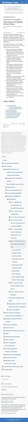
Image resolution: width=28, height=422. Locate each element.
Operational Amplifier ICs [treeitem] (14, 196)
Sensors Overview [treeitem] (10, 345)
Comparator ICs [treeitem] (11, 187)
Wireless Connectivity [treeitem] (11, 351)
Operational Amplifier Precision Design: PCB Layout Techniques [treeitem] (17, 305)
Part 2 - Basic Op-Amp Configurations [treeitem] (16, 212)
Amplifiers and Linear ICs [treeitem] (12, 169)
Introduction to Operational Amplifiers (14, 9)
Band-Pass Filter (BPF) (11, 111)
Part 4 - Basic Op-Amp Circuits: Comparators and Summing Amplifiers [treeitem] (18, 223)
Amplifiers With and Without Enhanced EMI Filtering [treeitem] (15, 173)
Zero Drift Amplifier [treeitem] (14, 309)
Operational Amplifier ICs (13, 8)
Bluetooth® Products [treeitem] (11, 357)
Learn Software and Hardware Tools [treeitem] (13, 366)
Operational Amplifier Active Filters (13, 12)
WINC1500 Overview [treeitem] (10, 363)
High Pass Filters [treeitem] (16, 253)
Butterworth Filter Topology (13, 114)
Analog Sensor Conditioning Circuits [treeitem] (14, 179)
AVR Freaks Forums (7, 402)
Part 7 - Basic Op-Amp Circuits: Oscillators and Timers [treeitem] (17, 286)
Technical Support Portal (9, 413)
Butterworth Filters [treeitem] (17, 265)
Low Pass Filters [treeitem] (16, 250)
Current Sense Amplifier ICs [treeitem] (14, 190)
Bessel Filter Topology (11, 117)
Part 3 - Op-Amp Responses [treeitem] (18, 217)
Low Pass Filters (21, 32)
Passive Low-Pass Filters (15, 107)
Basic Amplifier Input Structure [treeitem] (15, 184)
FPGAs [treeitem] (7, 333)
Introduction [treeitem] (12, 199)
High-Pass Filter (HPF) (11, 110)
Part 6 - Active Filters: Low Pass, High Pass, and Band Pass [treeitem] (18, 244)
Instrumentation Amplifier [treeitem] (14, 193)
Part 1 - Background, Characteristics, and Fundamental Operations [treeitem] (17, 205)
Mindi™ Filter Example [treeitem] (18, 280)
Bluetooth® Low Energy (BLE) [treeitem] (13, 354)
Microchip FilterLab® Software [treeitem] (18, 260)
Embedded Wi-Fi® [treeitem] (10, 360)
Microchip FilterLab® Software (13, 113)
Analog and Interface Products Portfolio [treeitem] (13, 320)
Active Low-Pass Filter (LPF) (15, 108)
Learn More (5, 379)
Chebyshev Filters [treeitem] (17, 268)
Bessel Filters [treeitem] (15, 271)
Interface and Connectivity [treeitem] (12, 336)
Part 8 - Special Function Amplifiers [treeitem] (17, 293)
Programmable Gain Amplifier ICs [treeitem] (14, 315)
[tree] (14, 160)
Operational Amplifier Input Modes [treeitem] (16, 299)
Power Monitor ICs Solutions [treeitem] (13, 312)
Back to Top (14, 123)
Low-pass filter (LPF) (11, 105)
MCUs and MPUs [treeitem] (9, 339)
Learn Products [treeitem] (7, 166)
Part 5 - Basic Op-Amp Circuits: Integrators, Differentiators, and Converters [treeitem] (16, 233)
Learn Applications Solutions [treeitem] (11, 163)
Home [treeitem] (5, 160)
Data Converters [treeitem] (9, 327)
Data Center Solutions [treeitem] (11, 324)
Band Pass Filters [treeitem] (17, 256)
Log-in (22, 2)
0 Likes (6, 127)
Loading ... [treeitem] (4, 389)
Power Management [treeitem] (10, 342)
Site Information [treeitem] (7, 369)
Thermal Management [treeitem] (11, 348)
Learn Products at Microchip (14, 6)
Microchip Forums (7, 401)
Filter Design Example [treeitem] (18, 277)
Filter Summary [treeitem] (16, 274)
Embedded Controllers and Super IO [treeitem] (15, 330)
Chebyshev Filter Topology (12, 116)
